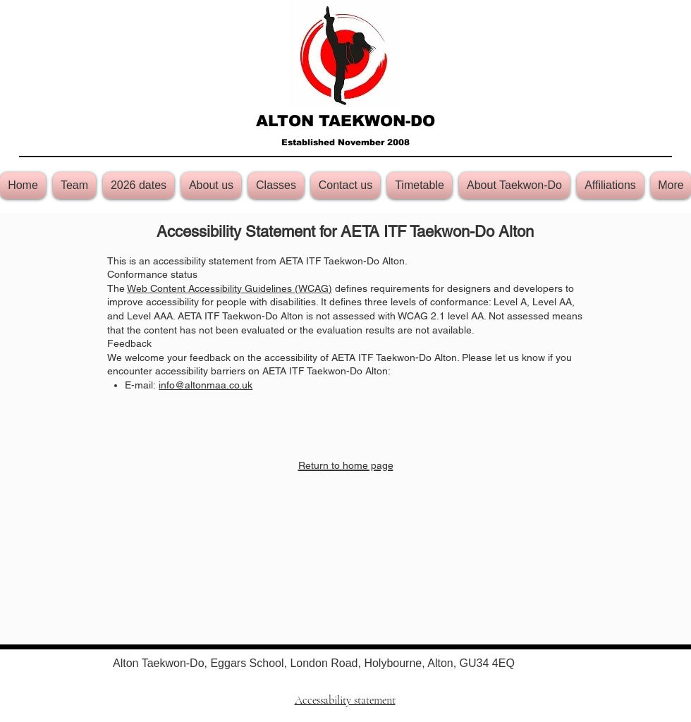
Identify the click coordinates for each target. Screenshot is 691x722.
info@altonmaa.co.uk (205, 385)
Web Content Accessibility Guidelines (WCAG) (229, 288)
